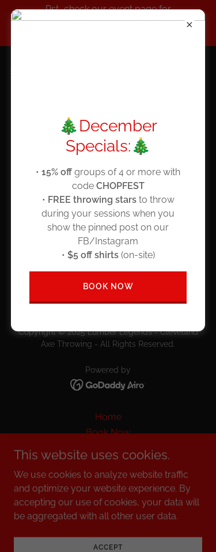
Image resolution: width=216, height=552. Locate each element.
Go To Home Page (108, 233)
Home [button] (108, 416)
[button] (20, 73)
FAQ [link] (108, 494)
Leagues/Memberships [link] (108, 448)
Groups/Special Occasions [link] (108, 479)
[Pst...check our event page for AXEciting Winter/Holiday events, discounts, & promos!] (108, 23)
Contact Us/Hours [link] (108, 510)
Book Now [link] (108, 432)
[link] (108, 74)
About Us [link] (108, 463)
